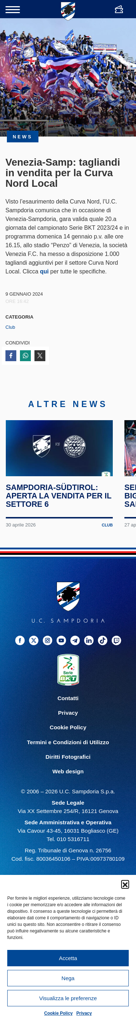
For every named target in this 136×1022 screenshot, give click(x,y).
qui (44, 271)
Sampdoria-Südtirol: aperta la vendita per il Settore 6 (59, 502)
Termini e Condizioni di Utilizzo (68, 748)
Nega (68, 978)
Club (10, 327)
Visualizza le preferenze (68, 998)
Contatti (67, 705)
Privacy (84, 1013)
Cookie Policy (58, 1013)
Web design (67, 777)
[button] (125, 884)
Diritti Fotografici (68, 763)
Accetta (68, 958)
